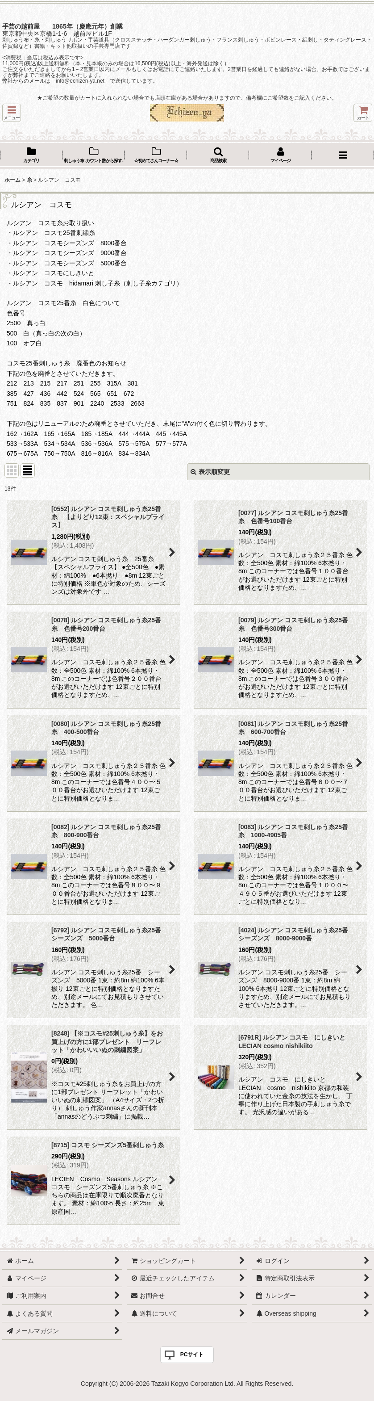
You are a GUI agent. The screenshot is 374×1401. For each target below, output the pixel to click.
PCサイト (192, 1354)
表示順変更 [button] (210, 471)
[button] (11, 113)
